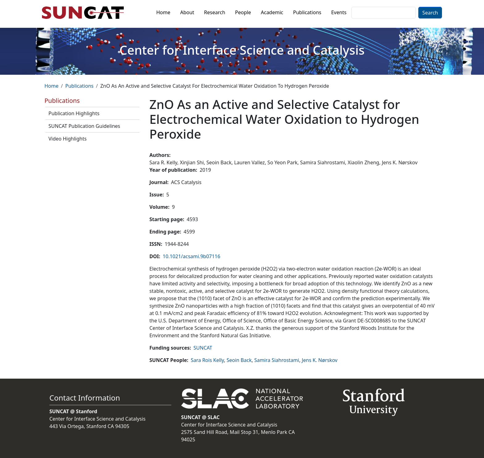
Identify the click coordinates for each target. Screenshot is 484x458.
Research (214, 12)
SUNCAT (203, 347)
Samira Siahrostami (276, 360)
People (243, 12)
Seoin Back (239, 360)
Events (338, 12)
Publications (307, 12)
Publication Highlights (73, 113)
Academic (272, 12)
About (187, 12)
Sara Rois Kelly (207, 360)
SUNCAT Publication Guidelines (84, 126)
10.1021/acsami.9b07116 (191, 256)
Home (163, 12)
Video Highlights (67, 138)
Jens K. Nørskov (320, 360)
